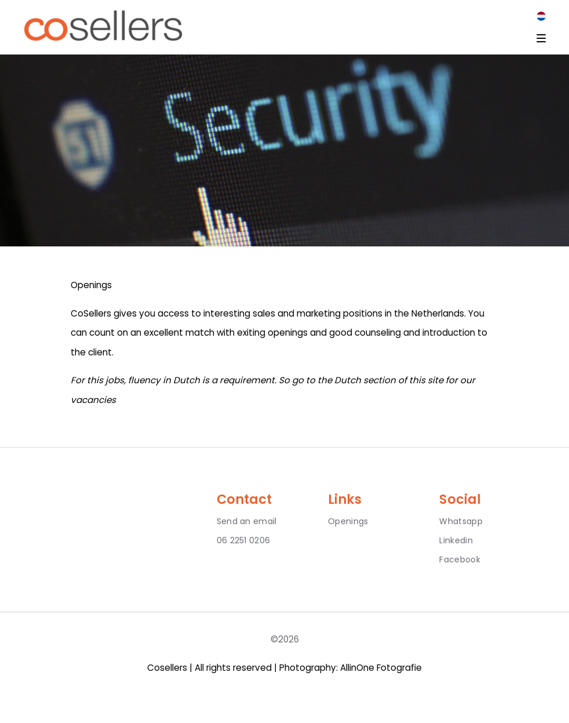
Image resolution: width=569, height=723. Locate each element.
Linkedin (455, 540)
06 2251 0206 (244, 540)
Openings (348, 521)
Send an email (247, 521)
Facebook (459, 559)
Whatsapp (460, 521)
